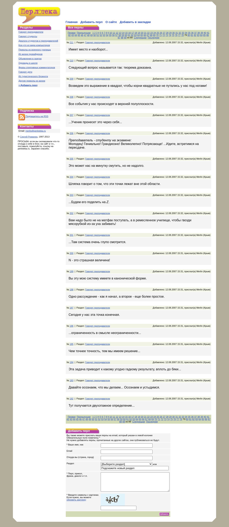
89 (125, 37)
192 (71, 398)
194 (71, 362)
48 (88, 35)
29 (170, 32)
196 (71, 326)
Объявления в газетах (30, 58)
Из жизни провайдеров (31, 54)
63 (135, 35)
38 (198, 32)
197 (71, 308)
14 (123, 32)
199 (71, 271)
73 (166, 35)
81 (192, 35)
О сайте (111, 22)
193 (71, 380)
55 (110, 35)
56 (113, 35)
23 (151, 32)
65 (141, 35)
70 (157, 35)
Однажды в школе (28, 63)
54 (107, 35)
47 (85, 35)
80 (188, 35)
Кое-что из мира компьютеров (34, 45)
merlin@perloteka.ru (35, 131)
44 (75, 35)
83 (198, 35)
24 (154, 32)
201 (71, 235)
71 (160, 35)
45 (79, 35)
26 (161, 32)
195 (71, 344)
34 (186, 32)
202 (71, 213)
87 (119, 37)
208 (71, 97)
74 (170, 35)
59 (122, 35)
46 (82, 35)
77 (179, 35)
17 (132, 32)
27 (164, 32)
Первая (72, 32)
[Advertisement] (112, 13)
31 (176, 32)
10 (110, 32)
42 (69, 35)
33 (183, 32)
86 (207, 35)
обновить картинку (76, 503)
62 (132, 35)
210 (71, 60)
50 (94, 35)
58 (119, 35)
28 (167, 32)
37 (195, 32)
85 (204, 35)
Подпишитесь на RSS (33, 116)
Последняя (153, 37)
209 (71, 79)
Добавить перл (92, 22)
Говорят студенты (28, 36)
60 (126, 35)
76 (176, 35)
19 (139, 32)
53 (104, 35)
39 (202, 32)
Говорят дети (25, 72)
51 (97, 35)
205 (71, 158)
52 (101, 35)
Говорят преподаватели (31, 32)
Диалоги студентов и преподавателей (38, 41)
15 (126, 32)
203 (71, 195)
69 (154, 35)
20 (142, 32)
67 (148, 35)
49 (91, 35)
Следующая (140, 37)
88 (122, 37)
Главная (72, 22)
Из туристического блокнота (33, 76)
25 (158, 32)
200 (71, 253)
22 (148, 32)
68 (151, 35)
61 (129, 35)
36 (192, 32)
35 (189, 32)
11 (114, 32)
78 (182, 35)
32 (180, 32)
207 (71, 115)
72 (163, 35)
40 (205, 32)
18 (136, 32)
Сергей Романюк (29, 136)
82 (195, 35)
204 (71, 177)
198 (71, 289)
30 (173, 32)
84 (201, 35)
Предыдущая (84, 32)
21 (145, 32)
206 (71, 133)
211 (71, 42)
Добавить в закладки (135, 22)
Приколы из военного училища (35, 49)
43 (72, 35)
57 (116, 35)
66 (144, 35)
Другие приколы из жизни (32, 81)
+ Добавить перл (28, 85)
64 (138, 35)
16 (129, 32)
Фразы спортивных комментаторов (37, 67)
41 (208, 32)
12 (117, 32)
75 (173, 35)
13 (120, 32)
